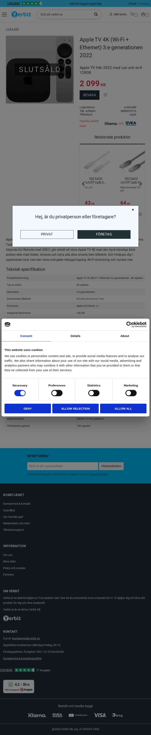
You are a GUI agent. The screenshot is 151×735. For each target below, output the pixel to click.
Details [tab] (75, 335)
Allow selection (75, 408)
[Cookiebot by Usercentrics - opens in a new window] (129, 324)
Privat (47, 234)
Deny (28, 408)
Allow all (123, 408)
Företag (104, 234)
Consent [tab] (26, 335)
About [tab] (125, 335)
